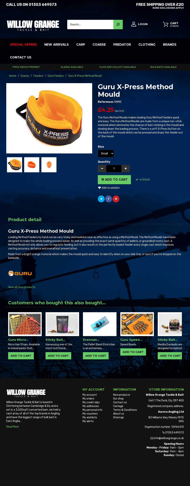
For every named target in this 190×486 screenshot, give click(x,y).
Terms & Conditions (125, 410)
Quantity (104, 161)
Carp (80, 44)
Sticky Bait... (55, 340)
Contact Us (20, 57)
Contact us (120, 402)
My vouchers (90, 413)
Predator (122, 44)
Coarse (99, 44)
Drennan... (91, 340)
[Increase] (125, 168)
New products (121, 394)
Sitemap (118, 417)
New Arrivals (56, 44)
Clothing (146, 44)
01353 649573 (43, 4)
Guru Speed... (131, 340)
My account (90, 394)
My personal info (92, 410)
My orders (88, 398)
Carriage (118, 406)
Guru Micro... (18, 340)
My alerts (88, 421)
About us (118, 413)
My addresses (91, 406)
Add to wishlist (109, 187)
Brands (169, 44)
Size (101, 146)
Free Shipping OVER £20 (141, 5)
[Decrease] (102, 168)
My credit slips (91, 402)
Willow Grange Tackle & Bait (23, 476)
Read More (12, 426)
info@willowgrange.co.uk (169, 438)
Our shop (118, 398)
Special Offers (23, 44)
